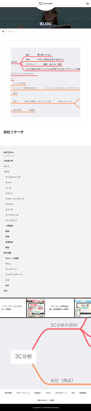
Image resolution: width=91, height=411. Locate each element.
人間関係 (9, 225)
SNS (73, 393)
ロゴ (7, 279)
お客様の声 (8, 160)
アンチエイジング (12, 177)
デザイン (9, 193)
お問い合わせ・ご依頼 (45, 400)
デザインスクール (23, 393)
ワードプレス (11, 220)
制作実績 (7, 252)
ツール (8, 187)
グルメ (6, 166)
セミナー (9, 182)
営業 (7, 236)
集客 (7, 247)
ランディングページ (13, 274)
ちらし (8, 263)
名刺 (7, 285)
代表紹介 (37, 393)
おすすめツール (61, 393)
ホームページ (11, 269)
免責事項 (83, 393)
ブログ (6, 171)
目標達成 (9, 242)
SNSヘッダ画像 (12, 258)
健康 (7, 231)
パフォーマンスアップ (14, 198)
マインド (9, 209)
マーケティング (12, 214)
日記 (5, 290)
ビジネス (9, 204)
